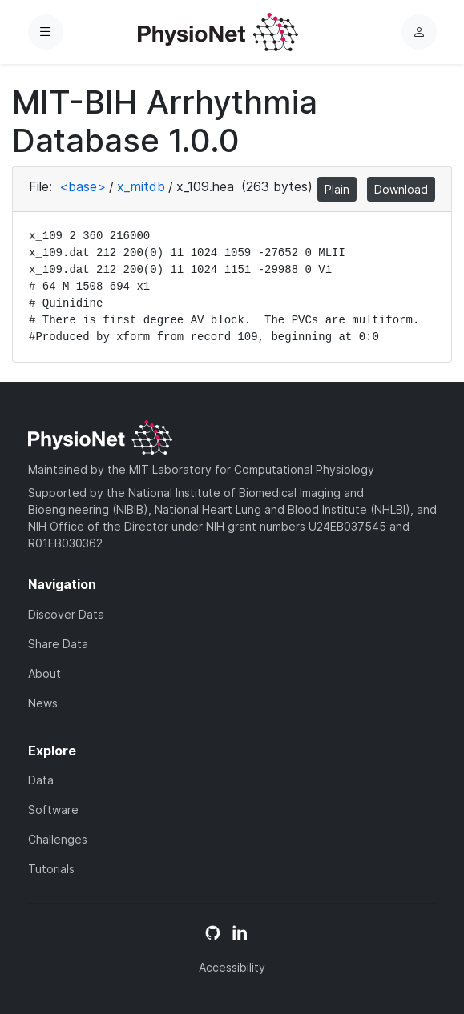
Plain (337, 189)
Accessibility (232, 967)
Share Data (58, 644)
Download (401, 189)
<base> (82, 186)
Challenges (57, 839)
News (43, 703)
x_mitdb (141, 186)
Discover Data (66, 614)
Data (41, 780)
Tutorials (51, 869)
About (44, 673)
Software (53, 809)
